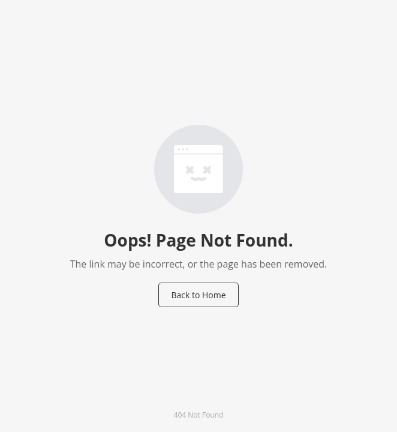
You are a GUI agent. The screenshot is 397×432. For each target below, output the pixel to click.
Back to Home (198, 295)
